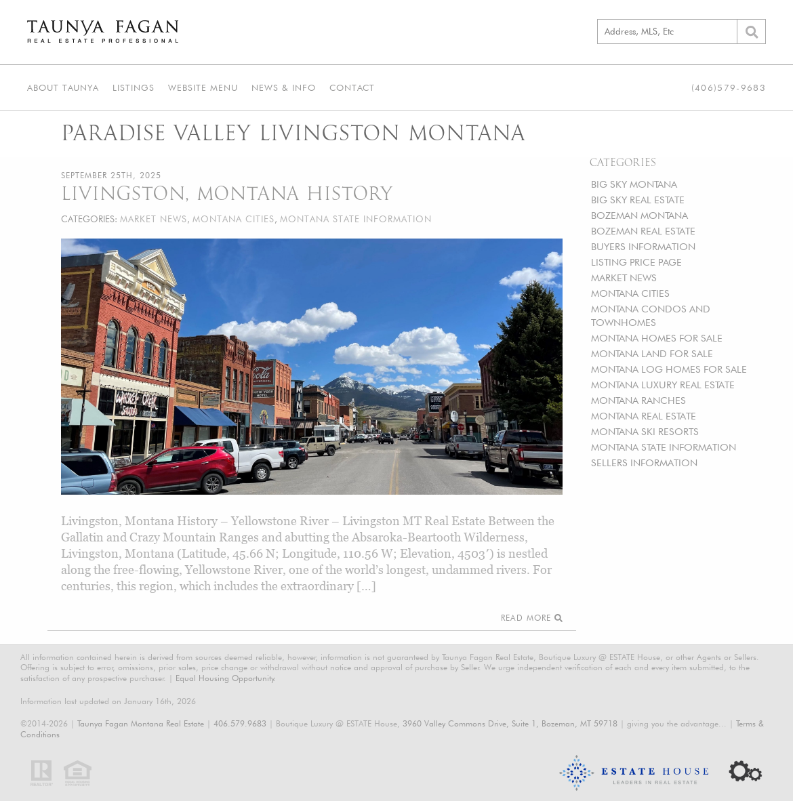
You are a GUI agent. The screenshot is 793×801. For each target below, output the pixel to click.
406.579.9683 (240, 723)
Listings (134, 87)
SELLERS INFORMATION (644, 462)
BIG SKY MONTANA (634, 184)
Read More (532, 618)
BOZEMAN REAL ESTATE (643, 231)
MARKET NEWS (624, 277)
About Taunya (63, 87)
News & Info (283, 87)
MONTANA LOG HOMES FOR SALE (669, 369)
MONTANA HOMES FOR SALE (657, 338)
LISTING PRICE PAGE (636, 262)
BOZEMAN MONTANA (639, 215)
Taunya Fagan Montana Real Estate (140, 723)
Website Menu (203, 87)
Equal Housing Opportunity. (226, 678)
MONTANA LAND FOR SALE (652, 353)
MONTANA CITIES (630, 293)
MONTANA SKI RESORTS (645, 431)
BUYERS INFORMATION (643, 246)
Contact (352, 87)
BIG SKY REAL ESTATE (638, 199)
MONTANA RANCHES (638, 400)
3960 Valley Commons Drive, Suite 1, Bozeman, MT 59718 (510, 723)
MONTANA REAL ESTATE (643, 416)
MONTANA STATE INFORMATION (663, 447)
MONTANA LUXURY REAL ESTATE (663, 384)
